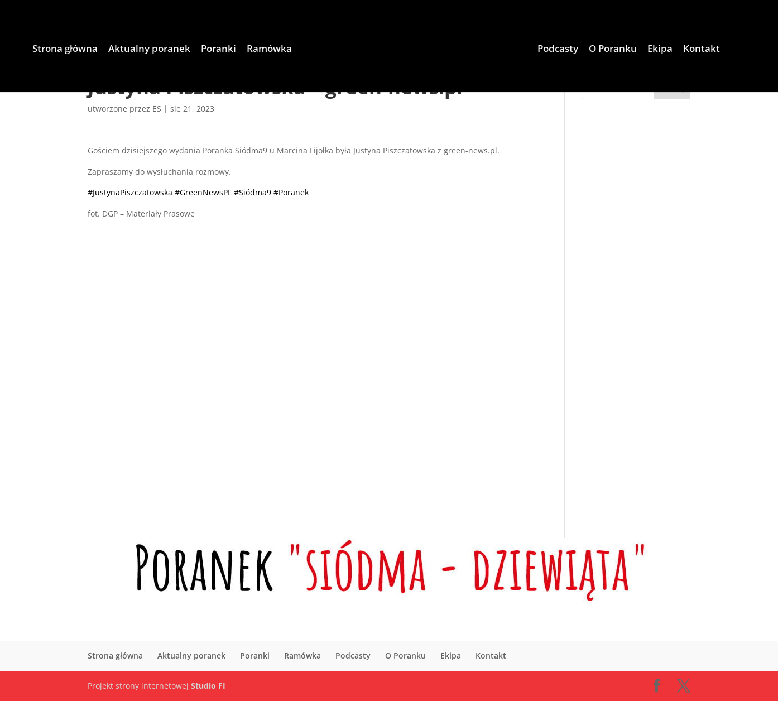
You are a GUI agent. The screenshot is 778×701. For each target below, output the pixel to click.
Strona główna (65, 50)
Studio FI (208, 685)
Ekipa (660, 50)
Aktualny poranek (149, 50)
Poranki (218, 50)
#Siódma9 (252, 192)
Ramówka (269, 50)
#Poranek (291, 192)
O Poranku (613, 50)
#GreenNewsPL (203, 192)
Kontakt (701, 50)
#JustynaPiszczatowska (130, 192)
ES (156, 108)
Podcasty (557, 50)
